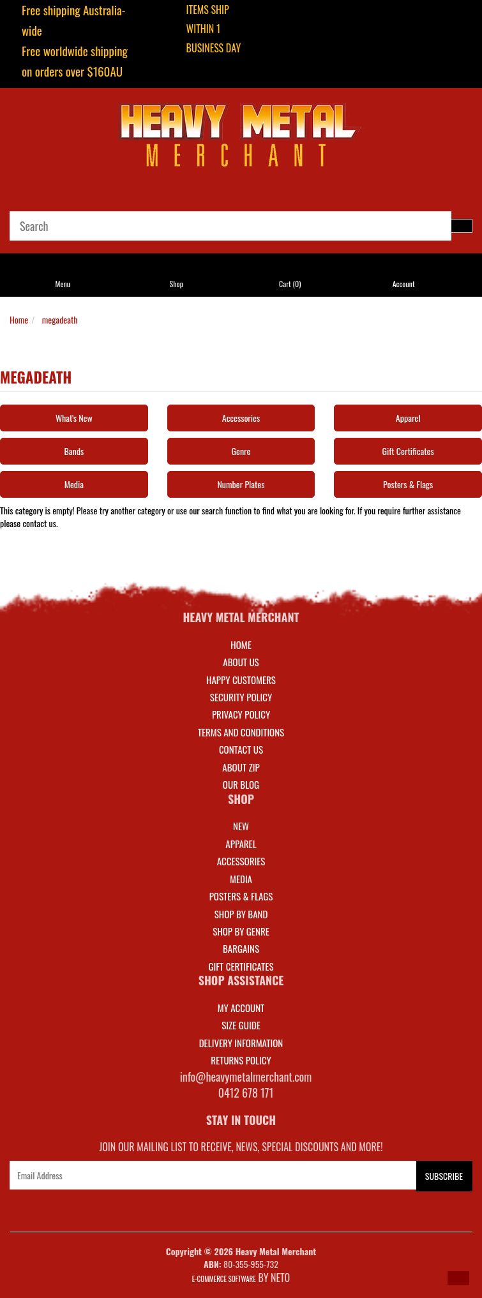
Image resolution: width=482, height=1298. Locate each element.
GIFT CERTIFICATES (240, 966)
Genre (241, 451)
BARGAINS (241, 948)
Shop (176, 283)
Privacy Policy (241, 714)
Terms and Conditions (241, 732)
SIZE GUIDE (241, 1025)
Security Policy (241, 697)
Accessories (241, 417)
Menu (63, 283)
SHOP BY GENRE (241, 931)
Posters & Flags (408, 484)
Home (19, 319)
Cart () (290, 283)
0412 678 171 (246, 1092)
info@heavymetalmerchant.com (246, 1076)
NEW (241, 826)
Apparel (408, 417)
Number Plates (240, 484)
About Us (241, 662)
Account (404, 283)
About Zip (240, 767)
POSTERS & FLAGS (241, 896)
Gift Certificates (408, 451)
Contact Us (241, 749)
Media (74, 484)
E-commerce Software (224, 1279)
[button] (458, 1278)
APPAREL (240, 844)
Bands (74, 451)
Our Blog (241, 784)
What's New (74, 417)
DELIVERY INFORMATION (241, 1043)
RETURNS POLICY (241, 1060)
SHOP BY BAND (241, 914)
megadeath (60, 319)
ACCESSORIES (241, 861)
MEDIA (241, 879)
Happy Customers (241, 680)
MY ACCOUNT (241, 1008)
